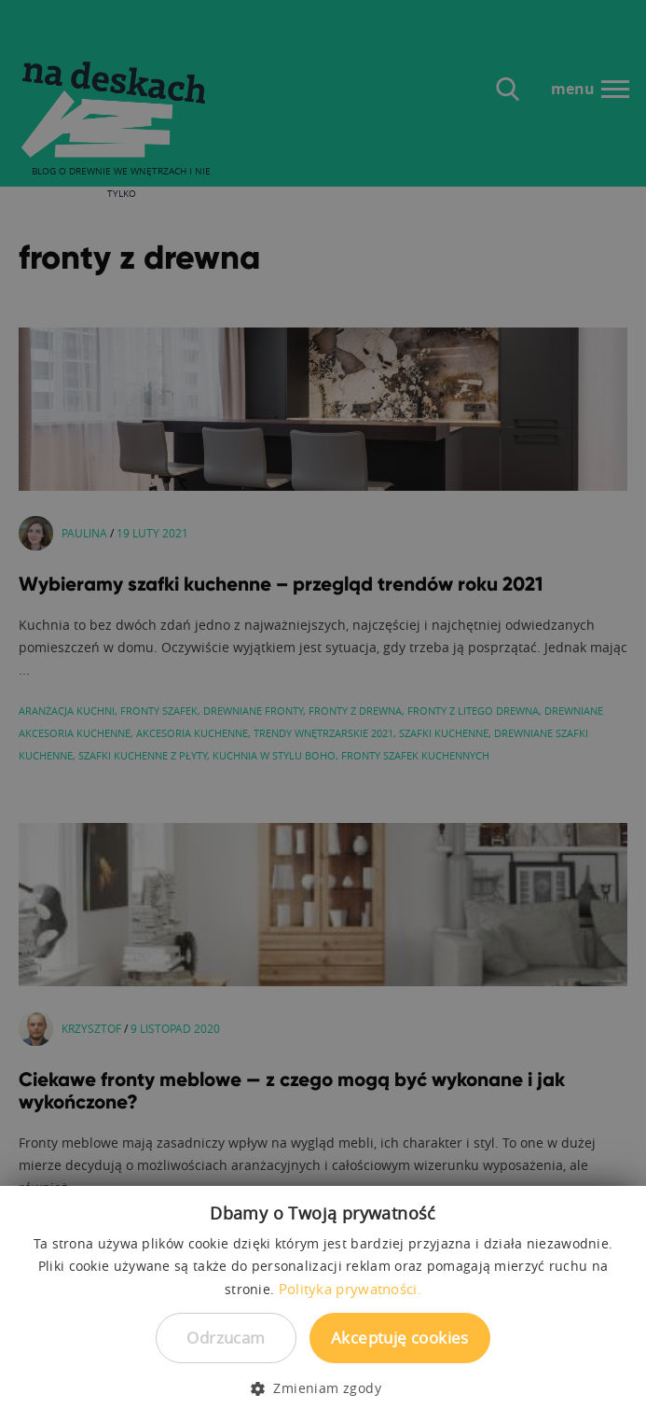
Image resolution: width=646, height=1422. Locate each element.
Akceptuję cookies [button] (400, 1337)
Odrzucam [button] (225, 1337)
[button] (323, 1388)
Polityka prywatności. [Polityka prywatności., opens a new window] (350, 1288)
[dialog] (323, 711)
